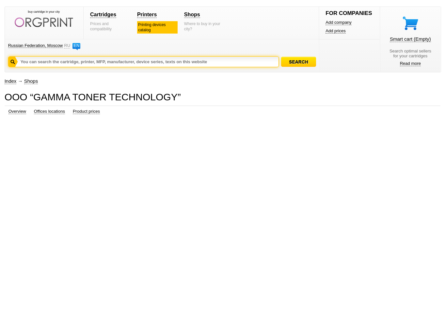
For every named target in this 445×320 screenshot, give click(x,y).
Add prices (335, 30)
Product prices (86, 111)
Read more (410, 63)
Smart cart (410, 39)
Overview (17, 111)
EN (76, 45)
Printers (147, 14)
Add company (339, 22)
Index (11, 81)
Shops (192, 14)
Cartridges (103, 14)
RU (67, 45)
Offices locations (49, 111)
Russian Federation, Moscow (35, 45)
